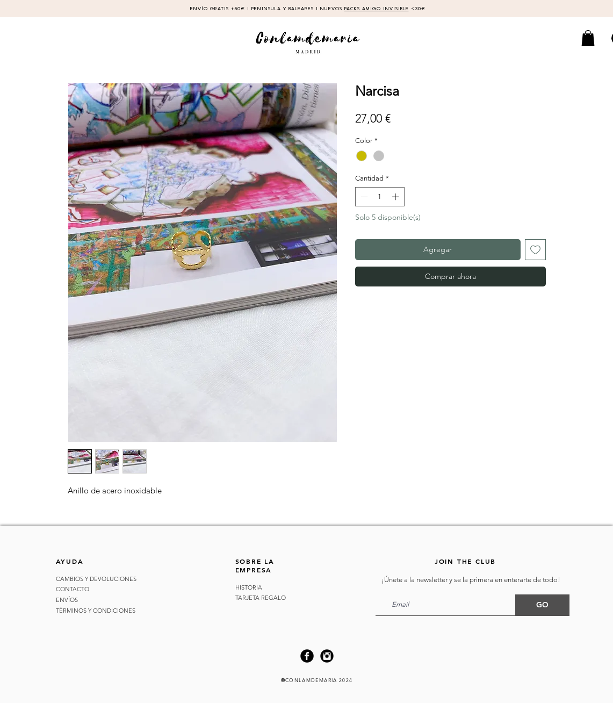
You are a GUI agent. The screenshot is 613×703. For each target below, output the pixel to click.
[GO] (542, 605)
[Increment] (396, 197)
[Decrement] (363, 197)
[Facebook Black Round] (307, 656)
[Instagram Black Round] (327, 656)
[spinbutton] (379, 197)
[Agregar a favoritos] (535, 249)
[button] (588, 38)
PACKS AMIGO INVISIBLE (376, 8)
